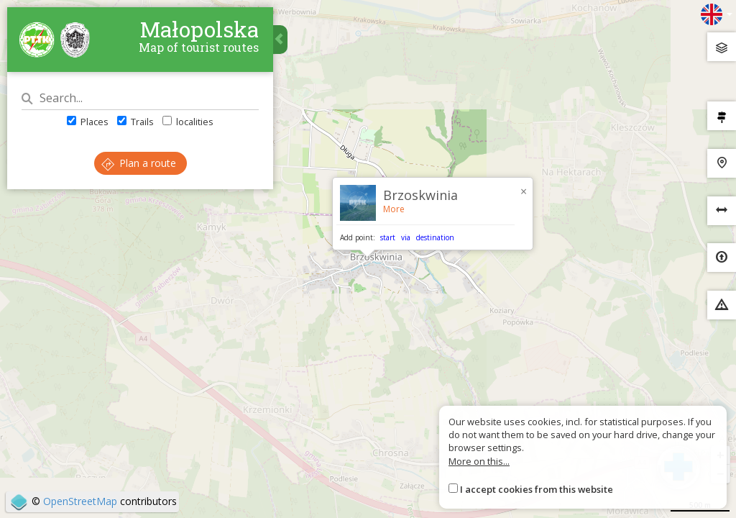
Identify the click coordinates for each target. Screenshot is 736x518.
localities (187, 121)
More (394, 209)
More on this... (479, 461)
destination (435, 237)
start (387, 237)
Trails (135, 121)
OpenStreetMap (80, 501)
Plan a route (138, 163)
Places (88, 121)
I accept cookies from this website (536, 489)
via (405, 237)
